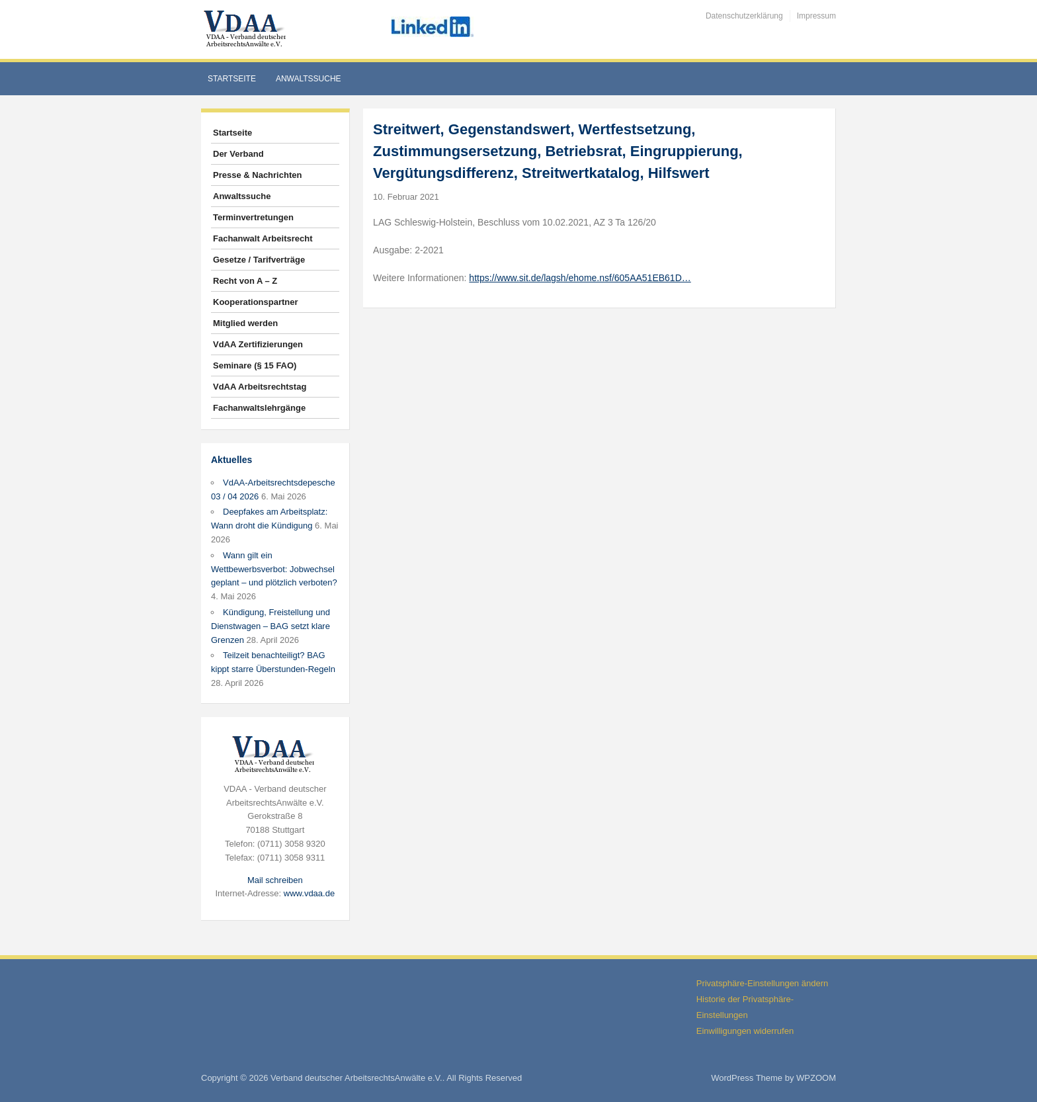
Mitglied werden (245, 323)
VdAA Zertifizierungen (258, 344)
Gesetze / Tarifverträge (259, 260)
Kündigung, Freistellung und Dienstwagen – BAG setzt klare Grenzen (270, 626)
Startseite (232, 78)
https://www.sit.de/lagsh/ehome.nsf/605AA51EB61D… (579, 278)
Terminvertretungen (253, 217)
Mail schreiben (275, 880)
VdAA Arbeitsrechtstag (259, 387)
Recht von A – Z (245, 281)
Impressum (816, 16)
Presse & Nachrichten (257, 175)
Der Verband (238, 154)
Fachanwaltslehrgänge (259, 408)
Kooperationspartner (255, 302)
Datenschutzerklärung (744, 16)
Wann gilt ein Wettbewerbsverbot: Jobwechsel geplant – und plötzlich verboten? (274, 569)
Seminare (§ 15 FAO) (254, 365)
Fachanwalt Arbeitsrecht (263, 238)
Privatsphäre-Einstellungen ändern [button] (762, 983)
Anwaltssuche (308, 78)
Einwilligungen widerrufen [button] (745, 1031)
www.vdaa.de (309, 893)
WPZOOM (816, 1078)
